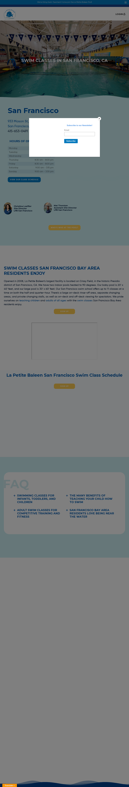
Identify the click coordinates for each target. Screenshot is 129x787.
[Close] (99, 118)
